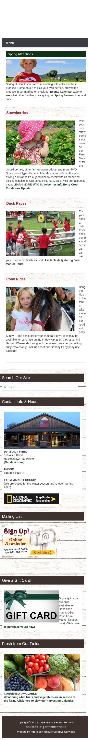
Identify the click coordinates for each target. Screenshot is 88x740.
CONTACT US (34, 727)
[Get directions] (14, 462)
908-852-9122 (12, 473)
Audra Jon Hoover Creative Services (53, 731)
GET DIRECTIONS (55, 727)
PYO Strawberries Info (47, 184)
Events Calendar (61, 91)
